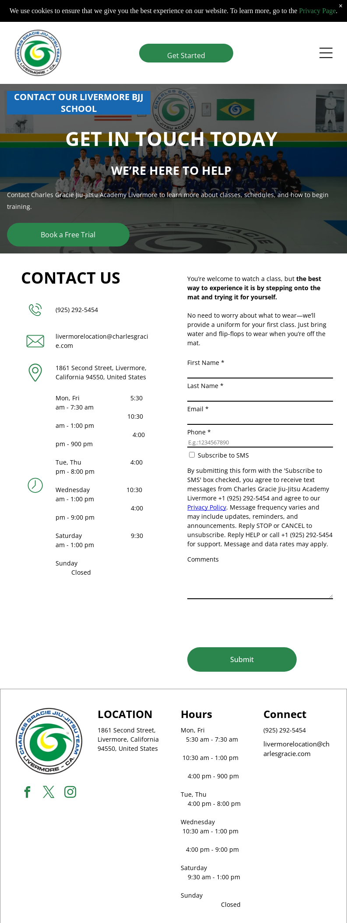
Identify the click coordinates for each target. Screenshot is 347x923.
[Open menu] (326, 52)
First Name (205, 362)
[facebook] (27, 793)
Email (198, 409)
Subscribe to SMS (223, 455)
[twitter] (49, 793)
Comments (203, 559)
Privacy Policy (206, 507)
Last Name (205, 386)
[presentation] (253, 621)
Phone (199, 432)
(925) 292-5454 (77, 309)
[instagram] (70, 793)
